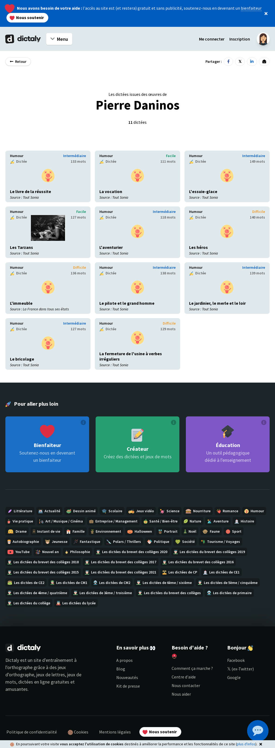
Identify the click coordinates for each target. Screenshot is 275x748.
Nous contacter (186, 685)
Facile (171, 155)
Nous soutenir (27, 17)
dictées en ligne (34, 682)
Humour (16, 155)
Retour (18, 61)
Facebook (236, 660)
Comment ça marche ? (192, 668)
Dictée (18, 161)
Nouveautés (127, 677)
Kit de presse (128, 686)
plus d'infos (246, 744)
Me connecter (212, 39)
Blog (120, 668)
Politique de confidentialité (31, 732)
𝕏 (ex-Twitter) (240, 668)
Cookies (78, 732)
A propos (124, 660)
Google (234, 677)
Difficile (258, 211)
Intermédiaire (74, 155)
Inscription (239, 39)
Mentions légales (115, 732)
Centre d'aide (184, 677)
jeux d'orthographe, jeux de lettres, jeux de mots (43, 674)
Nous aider (181, 694)
